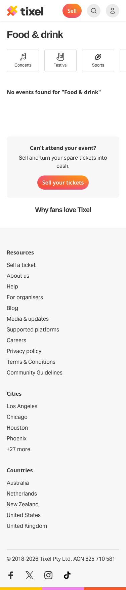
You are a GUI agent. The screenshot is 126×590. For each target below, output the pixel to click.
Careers (16, 340)
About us (18, 275)
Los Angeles (22, 406)
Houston (17, 427)
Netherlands (22, 493)
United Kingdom (27, 525)
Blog (12, 308)
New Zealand (23, 504)
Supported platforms (33, 329)
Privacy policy (24, 351)
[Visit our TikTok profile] (67, 575)
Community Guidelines (34, 372)
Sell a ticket (21, 265)
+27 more (18, 449)
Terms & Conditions (31, 361)
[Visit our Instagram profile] (48, 575)
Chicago (17, 417)
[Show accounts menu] (112, 10)
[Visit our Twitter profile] (30, 575)
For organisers (25, 297)
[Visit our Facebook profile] (11, 575)
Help (12, 286)
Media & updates (28, 318)
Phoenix (17, 438)
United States (24, 515)
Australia (18, 482)
